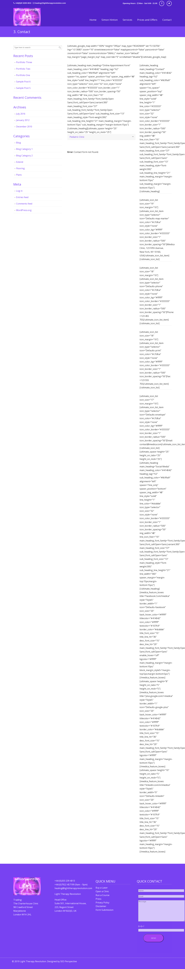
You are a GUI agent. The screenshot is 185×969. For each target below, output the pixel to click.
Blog (18, 142)
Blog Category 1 (24, 149)
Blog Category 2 (24, 155)
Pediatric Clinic (77, 136)
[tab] (101, 137)
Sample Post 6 (23, 81)
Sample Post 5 (23, 87)
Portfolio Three (24, 62)
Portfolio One (23, 75)
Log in (19, 190)
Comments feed (24, 203)
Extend (19, 161)
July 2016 (20, 113)
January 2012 (22, 120)
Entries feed (22, 197)
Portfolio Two (23, 68)
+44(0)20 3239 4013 (23, 3)
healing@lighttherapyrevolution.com (50, 3)
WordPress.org (24, 210)
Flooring (20, 168)
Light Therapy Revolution (27, 17)
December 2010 (24, 126)
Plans (19, 174)
